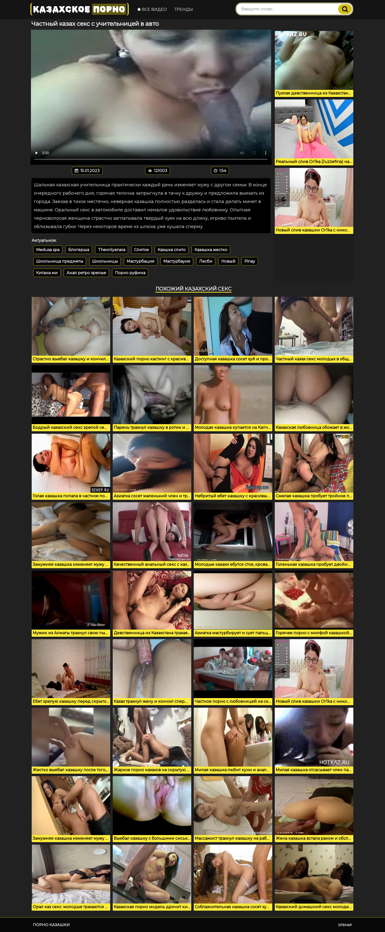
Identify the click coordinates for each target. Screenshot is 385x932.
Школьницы (105, 261)
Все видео (152, 9)
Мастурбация (140, 261)
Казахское (79, 9)
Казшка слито (172, 249)
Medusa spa (47, 249)
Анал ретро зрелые (86, 272)
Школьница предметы (59, 261)
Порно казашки (51, 924)
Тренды (184, 9)
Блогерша (78, 249)
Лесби (205, 261)
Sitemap (345, 925)
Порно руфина (130, 272)
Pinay (249, 261)
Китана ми (47, 272)
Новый (228, 261)
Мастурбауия (176, 261)
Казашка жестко (210, 249)
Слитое (141, 249)
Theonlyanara (111, 249)
